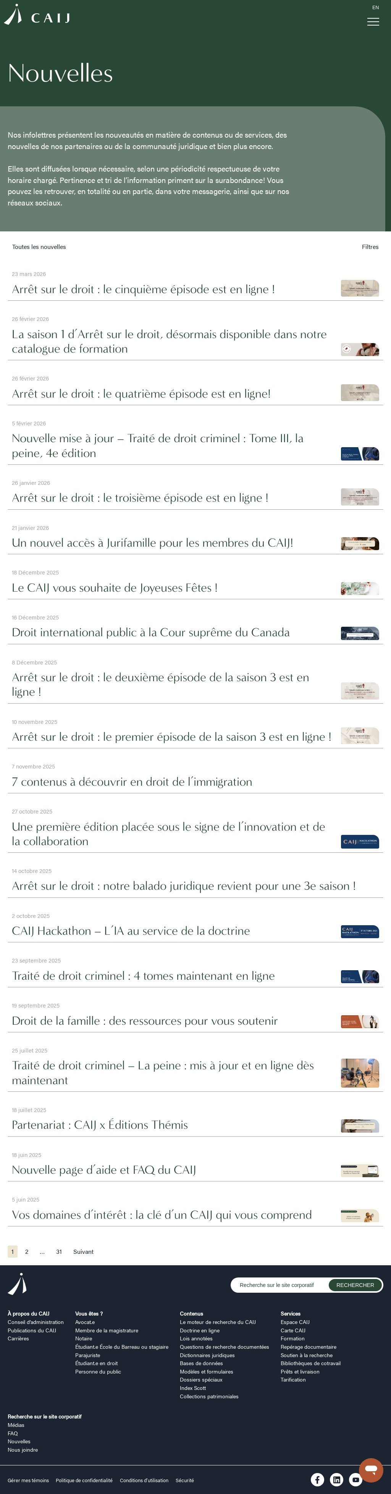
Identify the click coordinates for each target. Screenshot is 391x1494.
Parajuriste (87, 1355)
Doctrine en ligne (200, 1330)
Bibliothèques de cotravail (311, 1363)
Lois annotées (196, 1338)
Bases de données (201, 1363)
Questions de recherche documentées (224, 1346)
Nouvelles (19, 1441)
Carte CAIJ (293, 1330)
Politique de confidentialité (84, 1480)
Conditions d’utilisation (144, 1480)
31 (59, 1251)
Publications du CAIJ (32, 1330)
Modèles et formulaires (206, 1371)
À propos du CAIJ (28, 1313)
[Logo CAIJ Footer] (17, 1285)
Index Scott (193, 1387)
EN (375, 7)
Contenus (191, 1313)
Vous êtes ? (89, 1313)
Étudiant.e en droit (96, 1363)
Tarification (293, 1379)
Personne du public (98, 1371)
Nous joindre (23, 1449)
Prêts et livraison (300, 1371)
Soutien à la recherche (307, 1355)
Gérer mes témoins (29, 1480)
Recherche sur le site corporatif (44, 1416)
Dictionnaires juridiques (207, 1355)
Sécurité (185, 1480)
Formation (293, 1338)
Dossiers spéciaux (201, 1379)
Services (291, 1313)
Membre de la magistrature (106, 1330)
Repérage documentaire (308, 1346)
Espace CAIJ (295, 1322)
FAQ (13, 1433)
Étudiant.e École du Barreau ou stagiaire (121, 1346)
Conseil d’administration (36, 1322)
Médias (16, 1424)
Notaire (83, 1338)
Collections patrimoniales (209, 1396)
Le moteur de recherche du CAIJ (218, 1322)
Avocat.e (85, 1322)
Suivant (83, 1251)
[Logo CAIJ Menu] (36, 15)
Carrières (18, 1338)
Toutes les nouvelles (39, 246)
